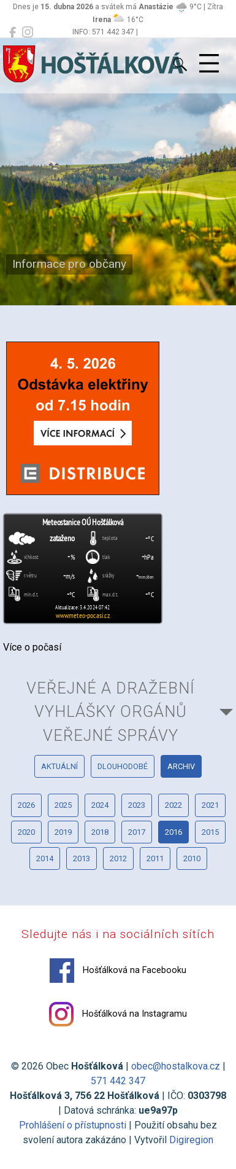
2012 (118, 858)
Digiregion (191, 1140)
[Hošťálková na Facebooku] (12, 32)
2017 (136, 832)
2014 (44, 858)
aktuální (59, 766)
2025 (63, 805)
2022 (173, 805)
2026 (26, 805)
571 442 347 (118, 1081)
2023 (136, 805)
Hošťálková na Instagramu (118, 1014)
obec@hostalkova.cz (175, 1066)
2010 (191, 858)
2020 (26, 832)
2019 (63, 832)
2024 (99, 805)
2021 (210, 805)
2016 (173, 832)
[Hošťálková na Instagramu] (27, 32)
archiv (181, 766)
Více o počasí (32, 647)
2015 (210, 832)
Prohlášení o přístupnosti (72, 1125)
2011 (155, 858)
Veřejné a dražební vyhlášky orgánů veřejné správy (110, 712)
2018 (99, 832)
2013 (81, 858)
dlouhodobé (122, 766)
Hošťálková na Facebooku (118, 970)
